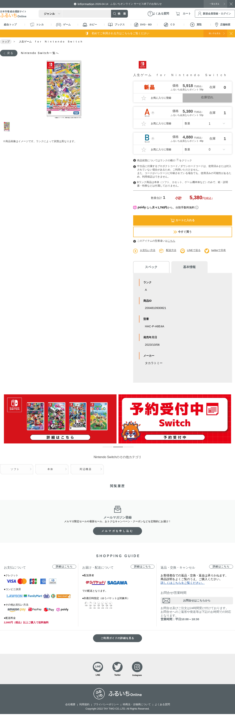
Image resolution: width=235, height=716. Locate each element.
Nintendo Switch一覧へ (44, 53)
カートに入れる (183, 221)
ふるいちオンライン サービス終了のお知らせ (132, 3)
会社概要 (70, 706)
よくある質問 (162, 706)
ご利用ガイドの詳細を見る (117, 638)
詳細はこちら (64, 567)
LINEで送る (196, 250)
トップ (6, 41)
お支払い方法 (148, 250)
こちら (171, 241)
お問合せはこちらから (197, 601)
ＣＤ (169, 25)
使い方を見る (211, 33)
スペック (149, 267)
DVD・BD (143, 25)
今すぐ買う (183, 232)
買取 (196, 24)
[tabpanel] (64, 90)
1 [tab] (8, 127)
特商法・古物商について (137, 706)
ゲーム (63, 24)
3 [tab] (126, 449)
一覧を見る (212, 3)
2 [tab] (115, 449)
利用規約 (84, 706)
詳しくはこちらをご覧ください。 (183, 583)
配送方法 (172, 250)
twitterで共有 (222, 250)
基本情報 (182, 267)
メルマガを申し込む (117, 531)
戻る (11, 53)
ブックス (116, 24)
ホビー (90, 25)
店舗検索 (222, 24)
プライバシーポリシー (106, 706)
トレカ (37, 25)
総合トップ (10, 24)
